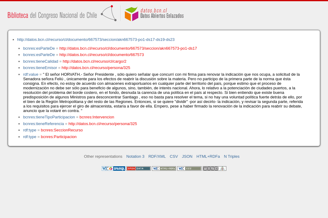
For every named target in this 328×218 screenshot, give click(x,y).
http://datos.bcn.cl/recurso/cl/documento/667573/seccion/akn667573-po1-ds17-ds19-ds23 (96, 39)
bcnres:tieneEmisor (40, 67)
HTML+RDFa (208, 156)
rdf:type (29, 130)
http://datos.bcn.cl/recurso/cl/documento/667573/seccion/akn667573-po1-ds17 (128, 48)
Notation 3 (135, 156)
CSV (174, 156)
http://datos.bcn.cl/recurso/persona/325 (96, 67)
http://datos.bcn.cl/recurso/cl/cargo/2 (94, 61)
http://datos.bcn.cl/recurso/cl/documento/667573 (101, 54)
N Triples (232, 156)
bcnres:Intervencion (97, 117)
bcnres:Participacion (59, 136)
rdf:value (30, 74)
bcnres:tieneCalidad (40, 61)
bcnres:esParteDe (39, 48)
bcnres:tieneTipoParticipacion (49, 117)
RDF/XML (157, 156)
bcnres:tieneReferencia (43, 123)
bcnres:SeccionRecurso (62, 130)
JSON (187, 156)
